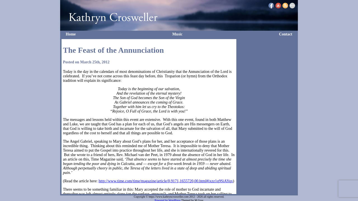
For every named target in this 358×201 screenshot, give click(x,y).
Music (177, 34)
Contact (285, 34)
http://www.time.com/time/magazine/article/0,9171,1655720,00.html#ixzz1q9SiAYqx (165, 181)
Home (71, 34)
